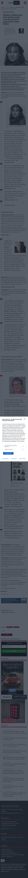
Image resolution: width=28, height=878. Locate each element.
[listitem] (14, 446)
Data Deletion (5, 458)
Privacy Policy (22, 458)
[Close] (25, 419)
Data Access (14, 458)
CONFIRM (8, 453)
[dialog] (14, 439)
